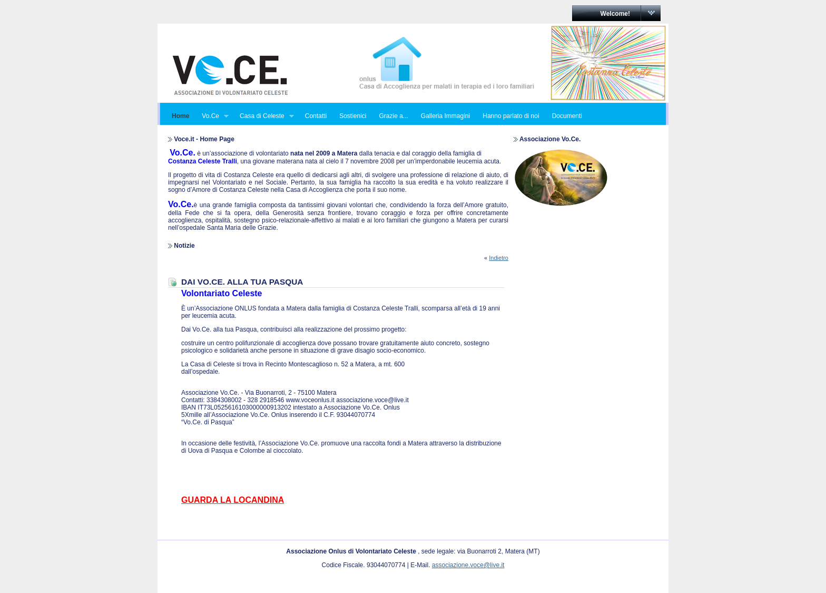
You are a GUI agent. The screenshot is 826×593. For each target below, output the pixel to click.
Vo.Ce (212, 116)
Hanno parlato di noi (511, 116)
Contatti (316, 116)
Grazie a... (393, 116)
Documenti (567, 116)
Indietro (498, 258)
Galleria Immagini (445, 116)
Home (180, 116)
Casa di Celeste (263, 116)
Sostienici (352, 116)
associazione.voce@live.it (468, 565)
